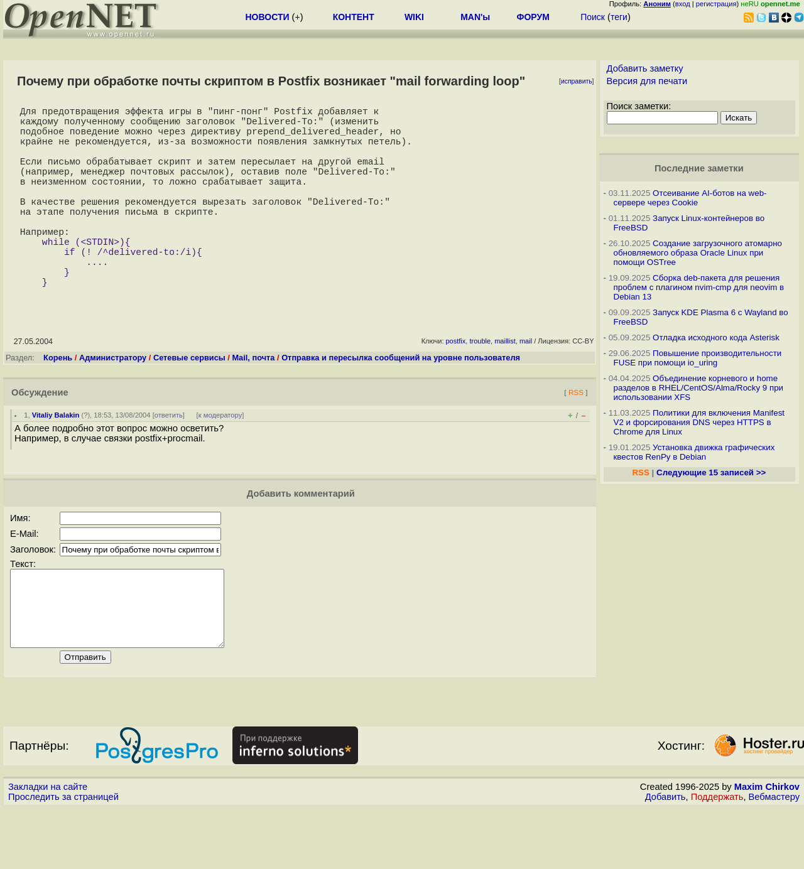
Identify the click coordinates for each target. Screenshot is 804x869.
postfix (456, 386)
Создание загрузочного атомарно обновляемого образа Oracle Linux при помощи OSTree (698, 253)
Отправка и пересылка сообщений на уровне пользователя (400, 403)
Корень (57, 403)
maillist (505, 386)
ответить (169, 460)
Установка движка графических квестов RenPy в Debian (694, 452)
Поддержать (717, 857)
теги (619, 17)
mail (525, 386)
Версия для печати (647, 81)
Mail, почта (253, 403)
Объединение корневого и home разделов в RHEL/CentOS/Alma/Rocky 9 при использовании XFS (699, 388)
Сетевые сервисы (189, 403)
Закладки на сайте (47, 847)
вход (682, 4)
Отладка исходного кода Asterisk (716, 337)
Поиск (592, 17)
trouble (480, 386)
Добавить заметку (645, 68)
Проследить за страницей (63, 857)
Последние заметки (699, 168)
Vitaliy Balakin (56, 460)
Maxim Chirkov (767, 847)
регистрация (716, 4)
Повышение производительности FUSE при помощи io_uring (698, 357)
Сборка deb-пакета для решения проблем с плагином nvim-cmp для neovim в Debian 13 (699, 287)
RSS (576, 437)
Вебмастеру (774, 857)
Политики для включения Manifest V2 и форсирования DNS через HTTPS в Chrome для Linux (699, 422)
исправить (576, 81)
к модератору (220, 460)
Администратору (112, 403)
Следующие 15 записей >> (711, 472)
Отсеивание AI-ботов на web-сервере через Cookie (690, 197)
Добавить (665, 857)
